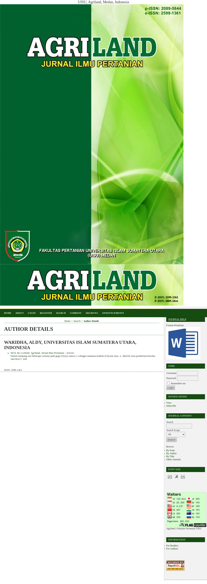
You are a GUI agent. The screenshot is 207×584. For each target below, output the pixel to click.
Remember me (178, 383)
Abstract (16, 359)
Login (32, 313)
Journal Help (177, 319)
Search (61, 313)
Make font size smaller (170, 476)
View (168, 402)
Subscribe (171, 405)
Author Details (91, 321)
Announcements (113, 313)
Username (171, 373)
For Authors (172, 548)
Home (7, 313)
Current (76, 313)
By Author (171, 453)
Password (171, 378)
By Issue (170, 450)
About (19, 313)
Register (46, 313)
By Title (170, 456)
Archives (92, 313)
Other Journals (173, 459)
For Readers (172, 545)
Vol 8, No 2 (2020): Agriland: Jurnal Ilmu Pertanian (37, 353)
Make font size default (176, 476)
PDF (25, 359)
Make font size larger (183, 476)
